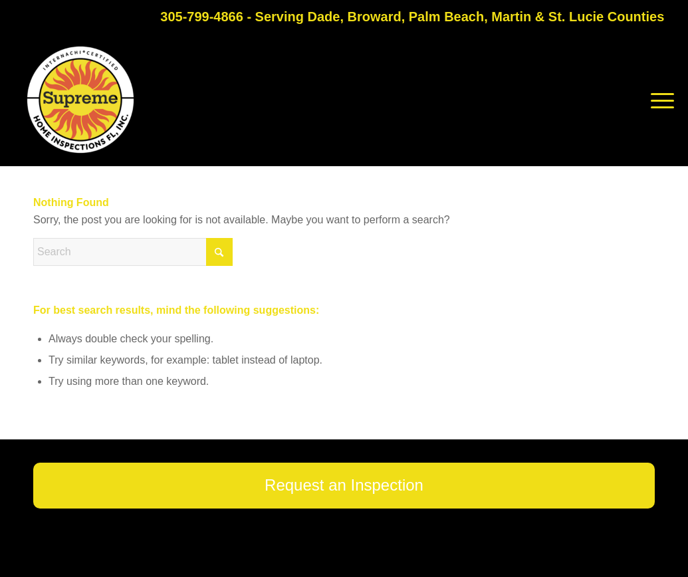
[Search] (133, 252)
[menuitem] (658, 99)
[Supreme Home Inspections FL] (80, 99)
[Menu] (658, 99)
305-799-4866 (201, 16)
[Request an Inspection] (344, 486)
